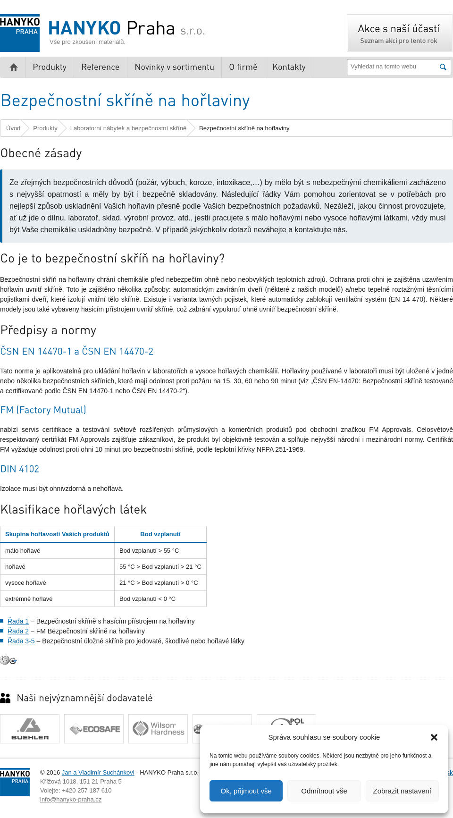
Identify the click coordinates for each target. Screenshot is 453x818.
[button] (434, 737)
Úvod (13, 128)
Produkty (45, 128)
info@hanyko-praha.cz (70, 799)
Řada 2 (18, 631)
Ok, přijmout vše (245, 791)
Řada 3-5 (21, 641)
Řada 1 (18, 621)
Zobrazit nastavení (402, 791)
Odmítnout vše (324, 791)
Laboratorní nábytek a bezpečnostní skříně (128, 128)
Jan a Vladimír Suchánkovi (98, 772)
